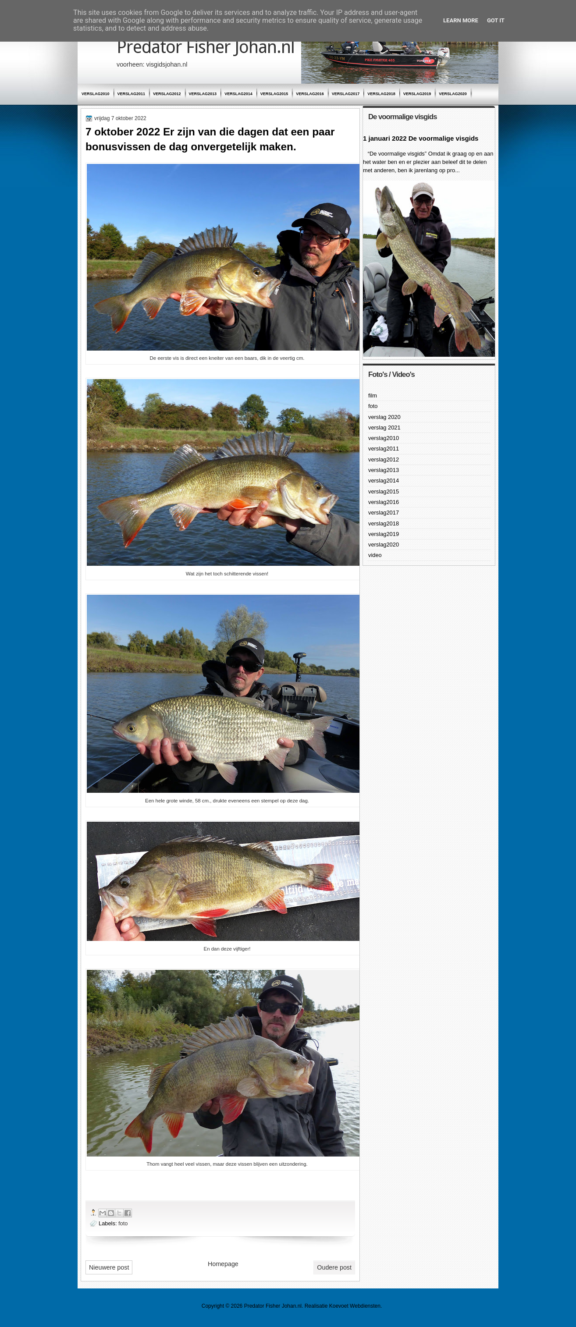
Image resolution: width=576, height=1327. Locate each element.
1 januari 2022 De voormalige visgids (420, 138)
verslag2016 (310, 94)
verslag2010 (96, 94)
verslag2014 (238, 94)
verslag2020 (453, 94)
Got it (496, 20)
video (375, 555)
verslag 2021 (384, 427)
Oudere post (334, 1267)
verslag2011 (131, 94)
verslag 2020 (384, 417)
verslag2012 (167, 94)
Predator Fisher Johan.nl (206, 47)
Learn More (460, 20)
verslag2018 (381, 94)
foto (123, 1223)
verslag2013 (203, 94)
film (372, 395)
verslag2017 (346, 94)
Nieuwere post (109, 1267)
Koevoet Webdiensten (354, 1306)
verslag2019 (417, 94)
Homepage (223, 1263)
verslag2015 (274, 94)
